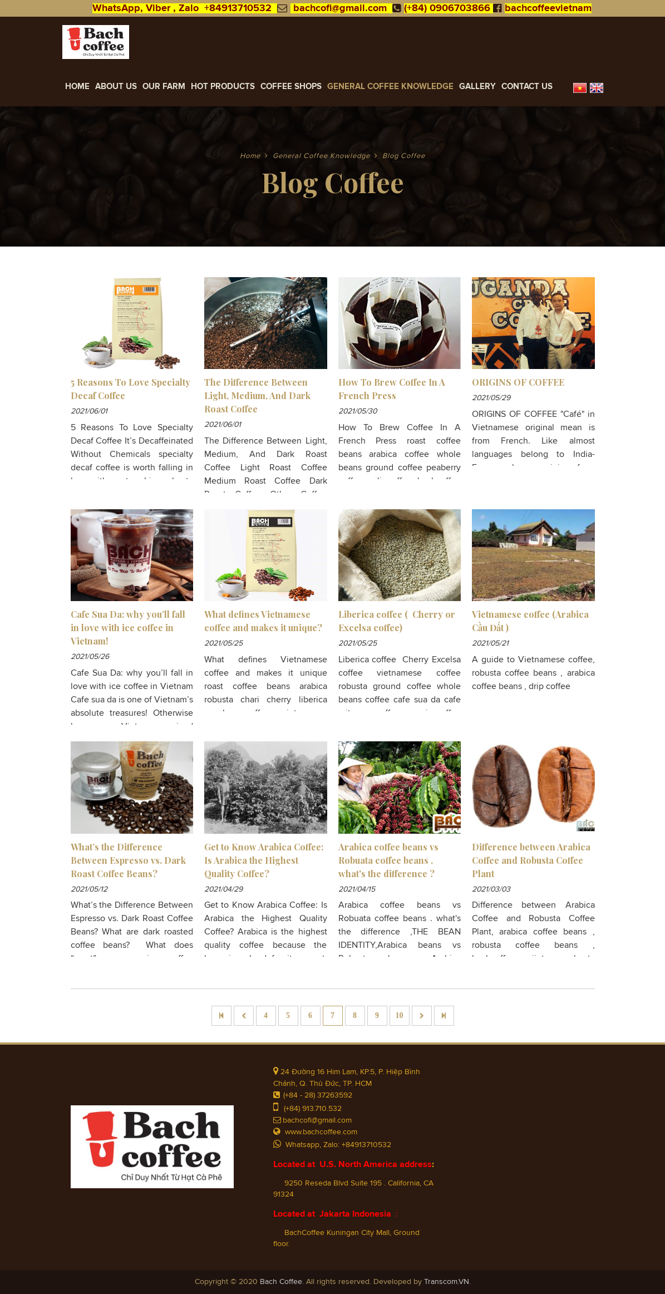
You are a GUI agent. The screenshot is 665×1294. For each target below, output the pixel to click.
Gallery (477, 86)
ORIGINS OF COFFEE (518, 382)
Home (77, 86)
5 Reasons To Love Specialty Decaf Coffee (130, 388)
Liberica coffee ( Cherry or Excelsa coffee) (396, 620)
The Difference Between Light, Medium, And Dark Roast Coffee (257, 395)
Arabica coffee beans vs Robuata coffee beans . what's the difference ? (388, 860)
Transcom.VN (446, 1282)
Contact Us (527, 86)
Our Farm (163, 86)
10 (399, 1015)
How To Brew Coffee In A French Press (391, 388)
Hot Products (223, 86)
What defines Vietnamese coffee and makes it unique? (263, 620)
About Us (116, 86)
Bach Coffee (281, 1282)
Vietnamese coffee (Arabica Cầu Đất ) (530, 620)
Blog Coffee (403, 156)
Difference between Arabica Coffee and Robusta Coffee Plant (531, 860)
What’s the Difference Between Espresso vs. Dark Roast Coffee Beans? (128, 860)
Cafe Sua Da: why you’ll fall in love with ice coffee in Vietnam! (128, 627)
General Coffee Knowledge (390, 86)
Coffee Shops (291, 86)
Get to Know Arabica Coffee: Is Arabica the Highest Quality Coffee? (263, 860)
